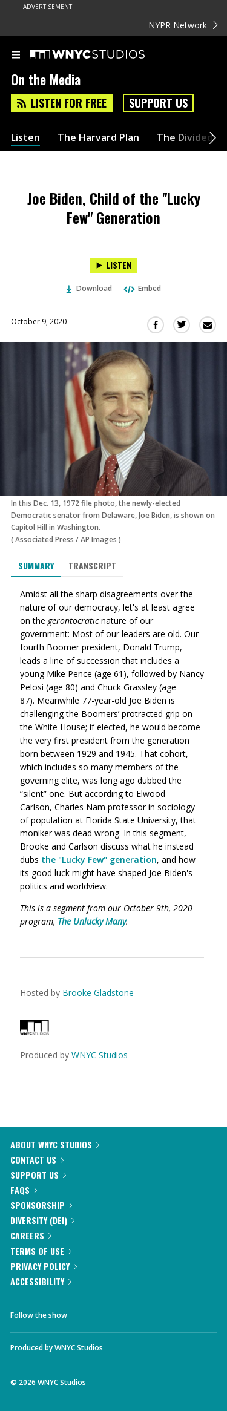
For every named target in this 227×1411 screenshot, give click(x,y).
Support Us (158, 103)
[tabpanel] (113, 758)
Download (89, 288)
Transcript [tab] (92, 565)
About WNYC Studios (54, 1144)
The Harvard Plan (98, 138)
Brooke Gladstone (98, 992)
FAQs (23, 1189)
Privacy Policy (43, 1266)
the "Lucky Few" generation (99, 859)
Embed (141, 288)
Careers (30, 1235)
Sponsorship (41, 1205)
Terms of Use (40, 1251)
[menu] (16, 55)
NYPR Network (183, 25)
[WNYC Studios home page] (102, 55)
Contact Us (37, 1159)
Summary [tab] (36, 565)
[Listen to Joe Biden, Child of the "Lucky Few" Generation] (113, 265)
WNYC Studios (99, 1055)
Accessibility (40, 1281)
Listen (25, 138)
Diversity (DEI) (42, 1220)
